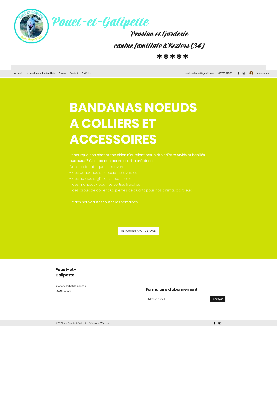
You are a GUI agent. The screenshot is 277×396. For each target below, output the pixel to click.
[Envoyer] (217, 299)
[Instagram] (244, 73)
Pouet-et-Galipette (100, 22)
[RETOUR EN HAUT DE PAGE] (138, 231)
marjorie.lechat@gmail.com (199, 73)
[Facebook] (238, 73)
